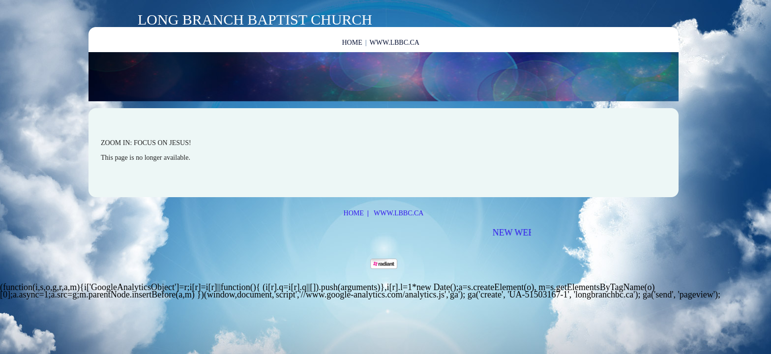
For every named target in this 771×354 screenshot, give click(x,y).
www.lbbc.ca (394, 42)
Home (352, 42)
